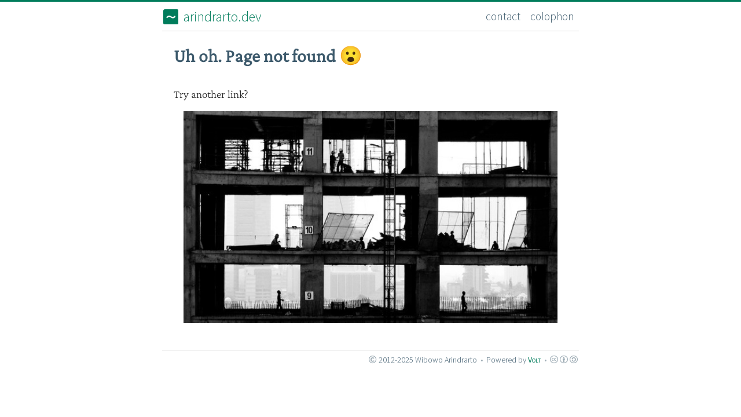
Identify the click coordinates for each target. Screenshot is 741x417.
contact (503, 16)
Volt (534, 359)
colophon (552, 16)
